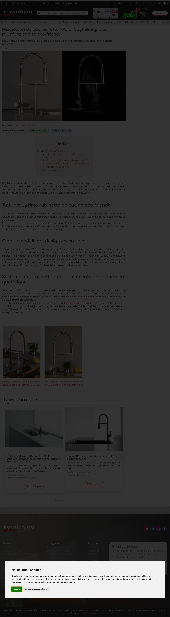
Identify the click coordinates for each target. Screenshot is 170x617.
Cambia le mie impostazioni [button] (36, 589)
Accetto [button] (17, 589)
